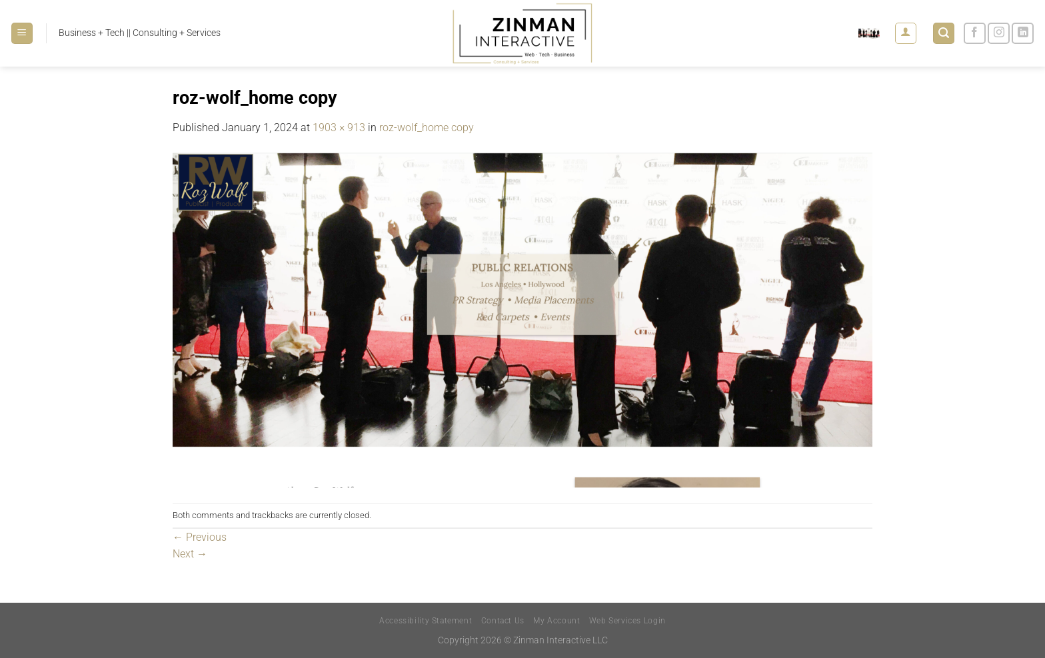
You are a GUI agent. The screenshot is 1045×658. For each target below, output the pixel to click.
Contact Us (502, 620)
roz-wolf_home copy (426, 127)
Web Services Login (627, 620)
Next (190, 553)
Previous (200, 537)
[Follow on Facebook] (975, 34)
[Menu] (22, 34)
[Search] (943, 34)
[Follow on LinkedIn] (1023, 34)
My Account (556, 620)
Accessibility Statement (425, 620)
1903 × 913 (339, 127)
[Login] (905, 33)
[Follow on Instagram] (999, 34)
